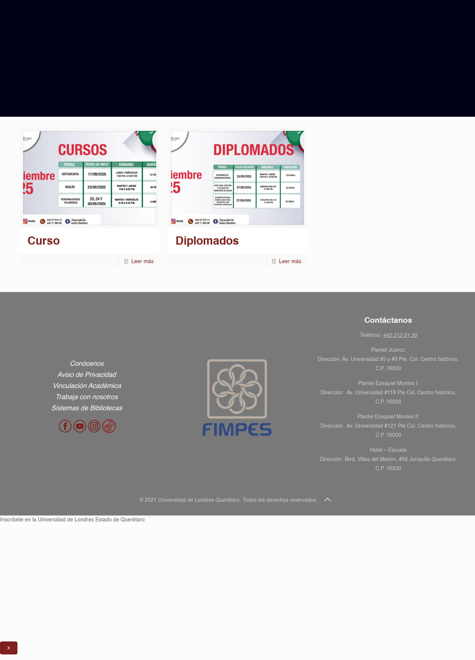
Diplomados (207, 241)
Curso (43, 241)
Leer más (142, 261)
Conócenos (87, 364)
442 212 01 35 (400, 335)
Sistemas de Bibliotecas (86, 408)
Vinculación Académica (86, 386)
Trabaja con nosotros (86, 397)
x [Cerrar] (8, 648)
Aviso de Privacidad (86, 375)
